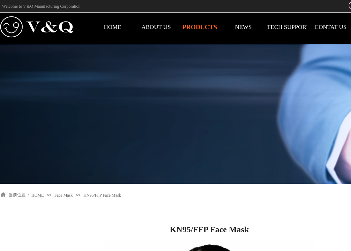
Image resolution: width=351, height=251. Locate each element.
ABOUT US (156, 27)
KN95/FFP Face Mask (102, 195)
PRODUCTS (199, 27)
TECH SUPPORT (287, 27)
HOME (112, 27)
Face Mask (63, 195)
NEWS (243, 27)
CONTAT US (330, 27)
